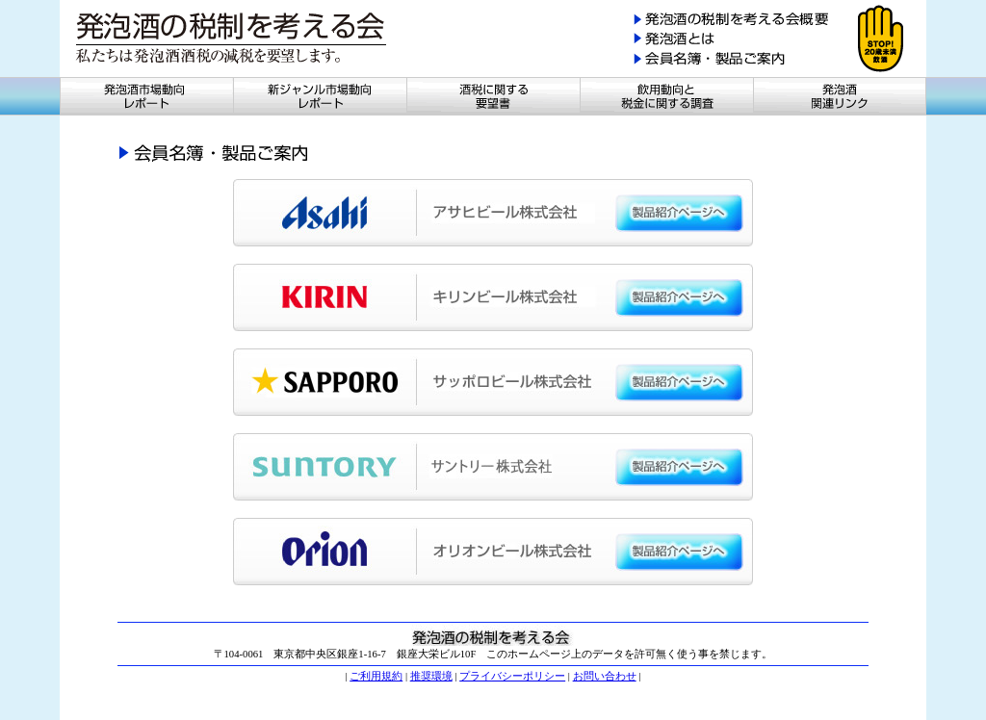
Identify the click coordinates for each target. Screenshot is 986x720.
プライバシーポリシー (512, 676)
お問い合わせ (604, 676)
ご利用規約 (376, 676)
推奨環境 (431, 676)
